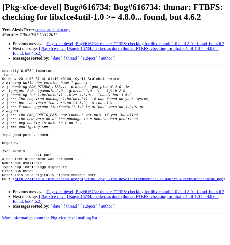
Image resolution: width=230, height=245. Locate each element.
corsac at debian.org (52, 30)
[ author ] (107, 58)
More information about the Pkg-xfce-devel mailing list (49, 240)
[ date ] (57, 58)
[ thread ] (71, 58)
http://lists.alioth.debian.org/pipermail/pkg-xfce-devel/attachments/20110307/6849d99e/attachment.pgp (119, 201)
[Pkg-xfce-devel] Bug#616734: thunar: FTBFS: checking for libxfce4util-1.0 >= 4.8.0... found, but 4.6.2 (135, 43)
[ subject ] (89, 58)
